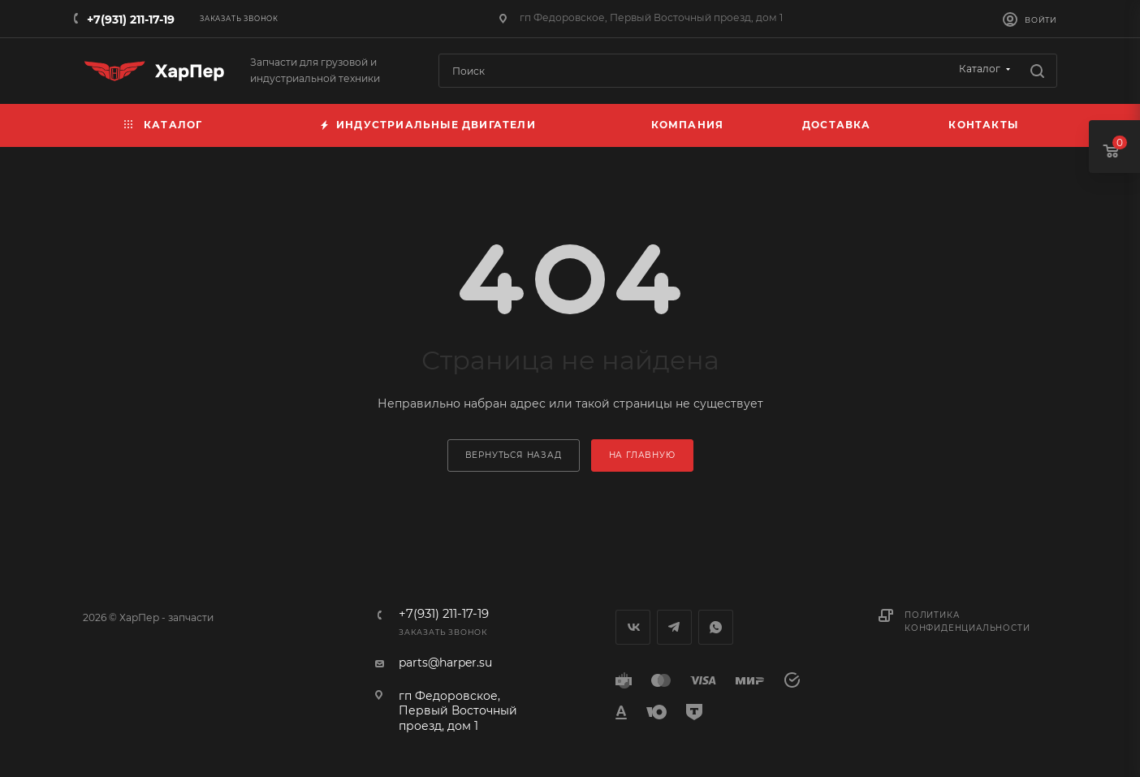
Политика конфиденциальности (967, 621)
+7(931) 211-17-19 (131, 19)
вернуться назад (513, 455)
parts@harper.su (445, 662)
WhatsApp (715, 627)
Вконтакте (632, 627)
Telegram (674, 627)
